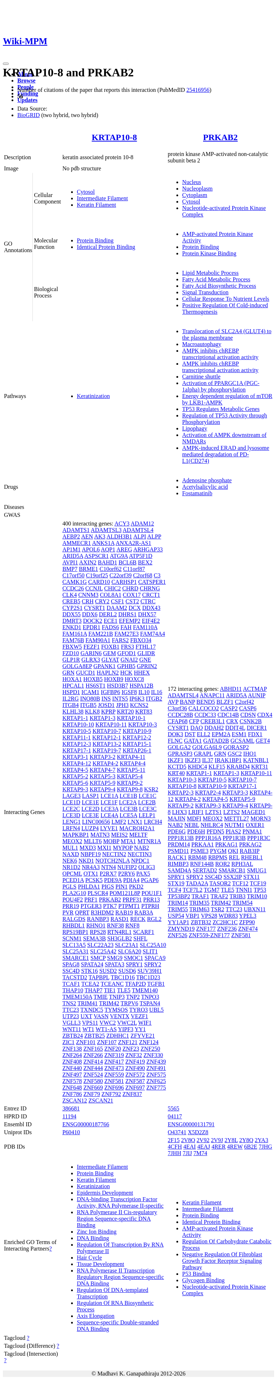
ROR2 (222, 864)
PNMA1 (252, 831)
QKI (233, 851)
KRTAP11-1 (76, 737)
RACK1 (177, 857)
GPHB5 (126, 666)
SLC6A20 (129, 951)
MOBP (111, 841)
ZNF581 (114, 1081)
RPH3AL (242, 864)
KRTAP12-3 (76, 744)
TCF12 (240, 883)
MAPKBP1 (75, 835)
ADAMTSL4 (138, 530)
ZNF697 (135, 1087)
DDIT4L (235, 728)
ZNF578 (72, 1081)
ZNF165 (93, 1049)
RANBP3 (98, 919)
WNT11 (71, 1029)
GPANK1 (104, 666)
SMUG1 (257, 870)
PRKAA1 (202, 844)
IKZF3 (193, 760)
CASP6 (247, 708)
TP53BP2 (179, 896)
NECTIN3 (140, 854)
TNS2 (69, 1003)
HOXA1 (72, 679)
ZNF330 (153, 1055)
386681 (71, 1108)
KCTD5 (177, 767)
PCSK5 (93, 880)
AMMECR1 (76, 543)
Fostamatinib (197, 493)
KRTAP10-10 (78, 724)
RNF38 (115, 925)
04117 (175, 1116)
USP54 (176, 916)
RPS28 (98, 932)
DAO (196, 728)
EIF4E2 (151, 621)
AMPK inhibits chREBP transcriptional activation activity (220, 354)
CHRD (130, 588)
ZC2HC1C (225, 922)
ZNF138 (72, 1049)
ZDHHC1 (117, 1036)
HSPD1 (71, 692)
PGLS (69, 887)
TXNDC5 (91, 1010)
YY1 (140, 1029)
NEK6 (69, 861)
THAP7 (93, 990)
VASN (101, 1016)
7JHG (265, 1147)
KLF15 (216, 767)
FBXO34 (140, 640)
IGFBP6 (110, 692)
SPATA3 (114, 964)
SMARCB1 (232, 870)
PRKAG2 (250, 844)
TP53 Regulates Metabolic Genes (221, 409)
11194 (69, 1116)
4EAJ (203, 1147)
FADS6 (110, 627)
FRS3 (127, 647)
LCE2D (91, 809)
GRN (68, 673)
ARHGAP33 (148, 549)
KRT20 (125, 711)
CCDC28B (180, 715)
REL (234, 857)
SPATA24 (92, 964)
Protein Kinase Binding (209, 253)
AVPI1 (70, 562)
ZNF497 (72, 1075)
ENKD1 (71, 627)
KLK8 (92, 711)
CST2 (132, 601)
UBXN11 (255, 909)
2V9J (217, 1140)
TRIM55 (178, 909)
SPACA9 (155, 958)
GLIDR (146, 653)
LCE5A (128, 815)
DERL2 (108, 614)
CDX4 (264, 715)
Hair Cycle (89, 1257)
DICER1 (257, 728)
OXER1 (255, 825)
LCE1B (128, 796)
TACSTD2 (74, 977)
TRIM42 (109, 1003)
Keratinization (93, 396)
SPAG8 (70, 964)
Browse (26, 80)
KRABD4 (238, 767)
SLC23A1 (126, 945)
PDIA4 (131, 880)
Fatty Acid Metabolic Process (216, 279)
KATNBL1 (256, 760)
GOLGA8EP (77, 666)
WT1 (88, 1029)
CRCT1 (151, 595)
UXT (86, 1016)
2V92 (203, 1140)
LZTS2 (231, 812)
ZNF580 (93, 1081)
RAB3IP (250, 851)
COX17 (132, 595)
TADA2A (197, 883)
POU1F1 (151, 893)
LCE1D (71, 802)
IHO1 (249, 754)
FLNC (175, 741)
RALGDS (73, 919)
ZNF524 (93, 1075)
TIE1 (110, 990)
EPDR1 (91, 627)
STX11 (251, 877)
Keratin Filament (96, 205)
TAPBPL (99, 977)
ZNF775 (156, 1087)
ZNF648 (72, 1087)
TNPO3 (150, 997)
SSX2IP (232, 877)
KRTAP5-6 (75, 783)
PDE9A (113, 880)
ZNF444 (93, 1068)
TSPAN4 (150, 1003)
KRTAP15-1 (137, 744)
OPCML (72, 874)
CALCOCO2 (203, 708)
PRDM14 (179, 844)
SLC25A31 (75, 951)
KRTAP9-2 (130, 783)
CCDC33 (205, 715)
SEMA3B (94, 938)
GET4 (263, 741)
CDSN (248, 715)
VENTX (119, 1016)
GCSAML (242, 741)
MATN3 (100, 835)
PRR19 (70, 906)
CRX (232, 721)
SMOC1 (133, 958)
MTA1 (128, 841)
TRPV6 (129, 1003)
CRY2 (102, 601)
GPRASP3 (180, 754)
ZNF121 (127, 1042)
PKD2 (136, 887)
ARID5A (72, 556)
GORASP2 (236, 747)
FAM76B (73, 640)
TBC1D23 (148, 977)
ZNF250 (150, 1049)
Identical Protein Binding (106, 247)
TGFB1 (156, 984)
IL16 (156, 692)
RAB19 (124, 912)
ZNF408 (72, 1062)
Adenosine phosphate (207, 480)
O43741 (177, 1132)
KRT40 (176, 773)
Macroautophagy (201, 344)
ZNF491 (156, 1068)
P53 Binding (196, 1274)
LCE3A (110, 809)
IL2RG (70, 698)
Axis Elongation (95, 1316)
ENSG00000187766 (85, 1124)
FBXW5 (72, 647)
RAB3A (144, 912)
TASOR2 (220, 883)
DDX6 (90, 614)
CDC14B (228, 715)
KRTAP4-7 (102, 770)
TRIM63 (199, 909)
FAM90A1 (97, 640)
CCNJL (93, 588)
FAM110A (145, 627)
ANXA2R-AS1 (133, 543)
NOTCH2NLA (112, 861)
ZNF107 (106, 1042)
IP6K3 (137, 698)
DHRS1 (127, 614)
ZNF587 (135, 1081)
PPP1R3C (258, 838)
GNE (145, 660)
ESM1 (239, 734)
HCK (126, 673)
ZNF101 (86, 1042)
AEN (87, 536)
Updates (27, 100)
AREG (124, 549)
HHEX (142, 673)
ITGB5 (88, 705)
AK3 (99, 536)
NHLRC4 (212, 825)
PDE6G (177, 831)
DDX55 (71, 614)
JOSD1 (106, 705)
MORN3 (260, 818)
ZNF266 (93, 1055)
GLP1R (71, 660)
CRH (88, 601)
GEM (109, 653)
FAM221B (100, 634)
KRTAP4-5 (75, 770)
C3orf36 (177, 708)
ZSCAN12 (74, 1100)
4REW (235, 1147)
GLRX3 (91, 660)
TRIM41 (88, 1003)
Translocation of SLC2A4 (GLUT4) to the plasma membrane (226, 334)
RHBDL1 (73, 925)
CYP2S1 (72, 608)
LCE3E (90, 815)
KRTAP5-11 (131, 770)
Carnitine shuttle (201, 377)
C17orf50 (73, 575)
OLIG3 (146, 867)
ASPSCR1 (96, 556)
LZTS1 (213, 812)
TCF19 (258, 883)
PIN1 (121, 887)
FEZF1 (91, 647)
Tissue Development (100, 1264)
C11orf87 (134, 569)
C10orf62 (111, 569)
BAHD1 (107, 562)
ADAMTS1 (76, 530)
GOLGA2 (179, 747)
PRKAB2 (220, 137)
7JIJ (187, 1153)
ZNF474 (248, 929)
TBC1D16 (123, 977)
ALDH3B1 (119, 536)
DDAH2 (214, 728)
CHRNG (150, 588)
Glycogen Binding (203, 1280)
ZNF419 (135, 1062)
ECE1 (111, 621)
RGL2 (154, 919)
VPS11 (90, 1023)
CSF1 (117, 601)
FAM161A (74, 634)
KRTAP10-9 (137, 731)
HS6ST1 (95, 686)
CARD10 (99, 582)
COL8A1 (111, 595)
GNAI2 (129, 660)
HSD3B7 (117, 686)
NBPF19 (90, 854)
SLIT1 (150, 951)
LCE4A (109, 815)
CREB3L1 (213, 721)
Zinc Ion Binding (96, 1232)
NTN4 (108, 867)
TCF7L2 (192, 890)
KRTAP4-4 (133, 763)
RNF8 (133, 925)
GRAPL (203, 754)
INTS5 (120, 698)
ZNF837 (132, 1094)
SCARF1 (143, 932)
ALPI (139, 536)
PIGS (107, 887)
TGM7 (212, 890)
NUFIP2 (127, 867)
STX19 (176, 883)
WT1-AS (106, 1029)
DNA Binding (93, 1238)
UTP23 (70, 1016)
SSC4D (71, 971)
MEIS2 (119, 835)
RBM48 (197, 857)
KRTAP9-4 (102, 789)
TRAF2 (219, 896)
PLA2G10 (74, 893)
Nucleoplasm (197, 188)
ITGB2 (154, 698)
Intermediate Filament (102, 198)
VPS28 (209, 916)
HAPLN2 (108, 673)
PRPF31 (132, 899)
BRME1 (88, 569)
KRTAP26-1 (137, 750)
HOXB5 (92, 679)
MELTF (138, 835)
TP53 (260, 890)
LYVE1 (109, 828)
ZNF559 (114, 1075)
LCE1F (109, 802)
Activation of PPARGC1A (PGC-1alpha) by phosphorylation (220, 386)
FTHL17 (146, 647)
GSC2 (235, 754)
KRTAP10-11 (111, 724)
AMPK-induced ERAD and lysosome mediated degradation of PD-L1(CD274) (225, 454)
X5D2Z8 (198, 1132)
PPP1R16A (208, 838)
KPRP (108, 711)
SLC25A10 (153, 945)
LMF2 (118, 822)
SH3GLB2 (119, 938)
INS (106, 698)
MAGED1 (253, 812)
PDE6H (196, 831)
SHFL (140, 938)
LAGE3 (71, 796)
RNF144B (202, 864)
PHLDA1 (89, 887)
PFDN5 (215, 831)
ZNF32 (134, 1055)
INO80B (90, 698)
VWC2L (127, 1023)
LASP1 (90, 796)
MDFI (194, 818)
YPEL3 (247, 916)
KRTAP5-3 (102, 776)
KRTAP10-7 (106, 731)
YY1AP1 (178, 922)
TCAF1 (71, 984)
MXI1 (104, 848)
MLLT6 (93, 841)
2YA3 (261, 1140)
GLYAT (110, 660)
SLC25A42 (103, 951)
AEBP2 (71, 536)
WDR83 (228, 916)
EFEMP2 (130, 621)
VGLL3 (71, 1023)
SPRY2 (152, 964)
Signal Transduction (205, 292)
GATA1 (193, 741)
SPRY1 (134, 964)
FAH (126, 627)
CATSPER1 (152, 582)
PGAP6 (150, 880)
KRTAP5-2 (75, 776)
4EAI (189, 1147)
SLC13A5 (74, 945)
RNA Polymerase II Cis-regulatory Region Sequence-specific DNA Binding (117, 1218)
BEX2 (145, 562)
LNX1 (135, 822)
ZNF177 (206, 929)
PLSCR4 (98, 893)
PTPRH (150, 906)
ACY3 (121, 523)
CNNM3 (88, 595)
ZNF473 (114, 1068)
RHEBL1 (252, 857)
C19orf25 (97, 575)
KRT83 (143, 711)
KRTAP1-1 (75, 718)
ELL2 (203, 734)
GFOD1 (126, 653)
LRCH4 (153, 822)
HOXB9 (113, 679)
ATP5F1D (140, 556)
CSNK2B (250, 721)
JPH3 (122, 705)
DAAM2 (117, 608)
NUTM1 (234, 825)
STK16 (89, 971)
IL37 (207, 760)
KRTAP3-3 (235, 793)
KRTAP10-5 (76, 731)
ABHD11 (231, 689)
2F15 (174, 1140)
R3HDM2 (102, 912)
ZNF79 (91, 1094)
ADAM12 (142, 523)
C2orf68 (142, 575)
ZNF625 (156, 1081)
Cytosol (86, 192)
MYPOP (123, 848)
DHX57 (147, 614)
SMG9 (115, 958)
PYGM (218, 851)
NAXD (70, 854)
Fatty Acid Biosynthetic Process (219, 286)
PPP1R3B (234, 838)
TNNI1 (244, 890)
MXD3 (87, 848)
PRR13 (151, 899)
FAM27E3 (126, 634)
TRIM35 (199, 903)
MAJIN (176, 818)
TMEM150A (77, 997)
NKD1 (86, 861)
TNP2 (133, 997)
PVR (68, 912)
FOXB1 (110, 647)
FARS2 (120, 640)
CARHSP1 (124, 582)
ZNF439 (156, 1062)
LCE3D (71, 815)
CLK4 (69, 595)
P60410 (71, 1132)
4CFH (175, 1147)
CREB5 (71, 601)
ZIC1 (68, 1042)
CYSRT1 (94, 608)
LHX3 (179, 812)
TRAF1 (200, 896)
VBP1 (192, 916)
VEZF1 (139, 1016)
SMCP (98, 958)
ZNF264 (72, 1055)
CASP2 (229, 708)
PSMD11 (178, 851)
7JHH (174, 1153)
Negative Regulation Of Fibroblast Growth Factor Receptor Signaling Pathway (222, 1260)
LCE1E (90, 802)
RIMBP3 (178, 864)
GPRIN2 (147, 666)
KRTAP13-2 (106, 744)
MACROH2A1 (137, 828)
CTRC (147, 601)
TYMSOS (116, 1010)
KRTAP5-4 (130, 776)
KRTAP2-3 (181, 793)
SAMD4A (179, 870)
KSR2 (151, 789)
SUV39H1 (149, 971)
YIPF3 (125, 1029)
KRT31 (259, 767)
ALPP (154, 536)
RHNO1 (95, 925)
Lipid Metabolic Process (210, 273)
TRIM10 (257, 896)
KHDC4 (197, 767)
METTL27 (236, 818)
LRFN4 (71, 828)
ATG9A (119, 556)
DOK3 (175, 734)
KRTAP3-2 (102, 757)
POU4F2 (72, 899)
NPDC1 (140, 861)
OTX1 (90, 874)
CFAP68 (178, 721)
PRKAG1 (226, 844)
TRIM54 (242, 903)
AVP (173, 702)
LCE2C (71, 809)
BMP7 (70, 569)
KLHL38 (73, 711)
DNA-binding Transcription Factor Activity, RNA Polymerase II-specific (120, 1202)
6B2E (250, 1147)
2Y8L (231, 1140)
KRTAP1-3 (102, 718)
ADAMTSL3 (106, 530)
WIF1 (144, 1023)
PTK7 (110, 906)
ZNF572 (135, 1075)
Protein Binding (95, 240)
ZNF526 (177, 935)
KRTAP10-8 (114, 137)
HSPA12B (141, 686)
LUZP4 (90, 828)
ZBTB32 (201, 922)
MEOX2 (72, 841)
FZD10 (70, 653)
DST (190, 734)
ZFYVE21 (143, 1036)
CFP (194, 721)
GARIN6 (91, 653)
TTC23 (70, 1010)
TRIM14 (178, 903)
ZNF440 (72, 1068)
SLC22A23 (100, 945)
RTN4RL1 (119, 932)
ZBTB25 (94, 1036)
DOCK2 (92, 621)
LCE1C (147, 796)
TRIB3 (237, 896)
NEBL (191, 825)
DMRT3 (72, 621)
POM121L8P (125, 893)
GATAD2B (216, 741)
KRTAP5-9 (102, 783)
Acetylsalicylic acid (205, 487)
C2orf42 (244, 702)
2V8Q (188, 1140)
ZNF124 (148, 1042)
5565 (173, 1108)
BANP (187, 702)
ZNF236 (227, 929)
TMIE (100, 997)
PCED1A (73, 880)
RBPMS (217, 857)
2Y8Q (246, 1140)
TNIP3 (117, 997)
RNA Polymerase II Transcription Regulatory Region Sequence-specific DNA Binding (120, 1277)
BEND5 (206, 702)
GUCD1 (85, 673)
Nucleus (191, 182)
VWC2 (108, 1023)
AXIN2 (87, 562)
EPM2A (221, 734)
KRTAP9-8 (130, 789)
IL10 (144, 692)
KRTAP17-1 (76, 750)
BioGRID (28, 115)
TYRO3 (138, 1010)
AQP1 (108, 549)
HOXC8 (134, 679)
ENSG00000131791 (191, 1124)
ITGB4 (70, 705)
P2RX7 (108, 874)
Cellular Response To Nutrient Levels (225, 299)
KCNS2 (139, 705)
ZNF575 (156, 1075)
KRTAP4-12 (76, 763)
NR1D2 (71, 867)
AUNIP (256, 695)
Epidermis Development (105, 1193)
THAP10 (72, 990)
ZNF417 (114, 1062)
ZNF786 (72, 1094)
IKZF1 (176, 760)
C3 (157, 575)
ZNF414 (93, 1062)
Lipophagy (194, 428)
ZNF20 (112, 1049)
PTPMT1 (129, 906)
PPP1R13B (181, 838)
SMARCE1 (75, 958)
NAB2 (141, 848)
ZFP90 (247, 922)
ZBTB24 (72, 1036)
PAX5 (143, 874)
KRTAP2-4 (208, 793)
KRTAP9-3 (75, 789)
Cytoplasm (194, 195)
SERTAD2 (205, 870)
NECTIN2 (114, 854)
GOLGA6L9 (207, 747)
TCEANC (112, 984)
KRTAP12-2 (136, 737)
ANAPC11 (212, 695)
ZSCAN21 (100, 1100)
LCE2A (128, 802)
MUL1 (70, 848)
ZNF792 (111, 1094)
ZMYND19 (181, 929)
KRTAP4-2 (105, 763)
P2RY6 (126, 874)
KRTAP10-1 (131, 718)
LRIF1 (196, 812)
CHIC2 (112, 588)
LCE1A (109, 796)
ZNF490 (135, 1068)
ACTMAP (255, 689)
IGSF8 (129, 692)
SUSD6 (127, 971)
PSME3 (199, 851)
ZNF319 (114, 1055)
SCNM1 (72, 938)
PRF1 (90, 899)
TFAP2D (135, 984)
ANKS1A (103, 543)
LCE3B (128, 809)
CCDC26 (73, 588)
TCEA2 (91, 984)
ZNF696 (114, 1087)
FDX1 (255, 734)
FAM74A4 (152, 634)
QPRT (82, 912)
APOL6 (91, 549)
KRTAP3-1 (75, 757)
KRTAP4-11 (131, 757)
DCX (134, 608)
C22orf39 (121, 575)
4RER (218, 1147)
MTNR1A (149, 841)
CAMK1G (74, 582)
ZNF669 (93, 1087)
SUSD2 (108, 971)
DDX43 (151, 608)
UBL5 (156, 1010)
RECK (138, 919)
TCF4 (174, 890)
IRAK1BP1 (228, 760)
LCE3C (148, 809)
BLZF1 (224, 702)
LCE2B (147, 802)
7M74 (200, 1153)
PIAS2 (233, 831)
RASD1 (119, 919)
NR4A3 (91, 867)
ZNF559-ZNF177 (209, 935)
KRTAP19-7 (106, 750)
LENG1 (71, 822)
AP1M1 (71, 549)
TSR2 (217, 909)
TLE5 (123, 990)
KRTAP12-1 (106, 737)
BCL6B (128, 562)
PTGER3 (91, 906)
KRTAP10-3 (142, 724)
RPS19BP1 (75, 932)
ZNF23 (131, 1049)
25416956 (198, 90)
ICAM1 (91, 692)
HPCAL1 (73, 686)
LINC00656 (96, 822)
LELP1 (146, 815)
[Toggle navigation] (6, 64)
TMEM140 (145, 990)
